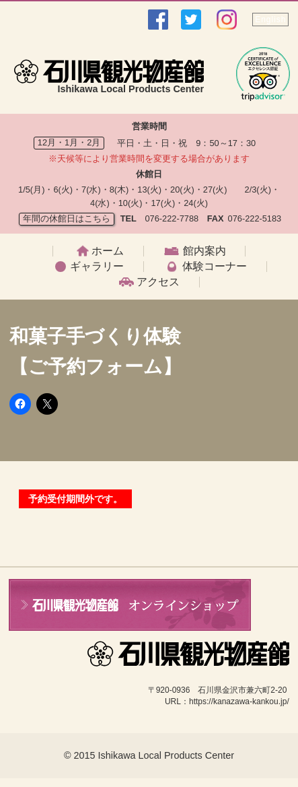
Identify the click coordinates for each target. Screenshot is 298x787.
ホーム (107, 251)
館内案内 (204, 251)
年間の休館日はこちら (66, 218)
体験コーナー (214, 266)
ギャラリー (97, 266)
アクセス (158, 282)
